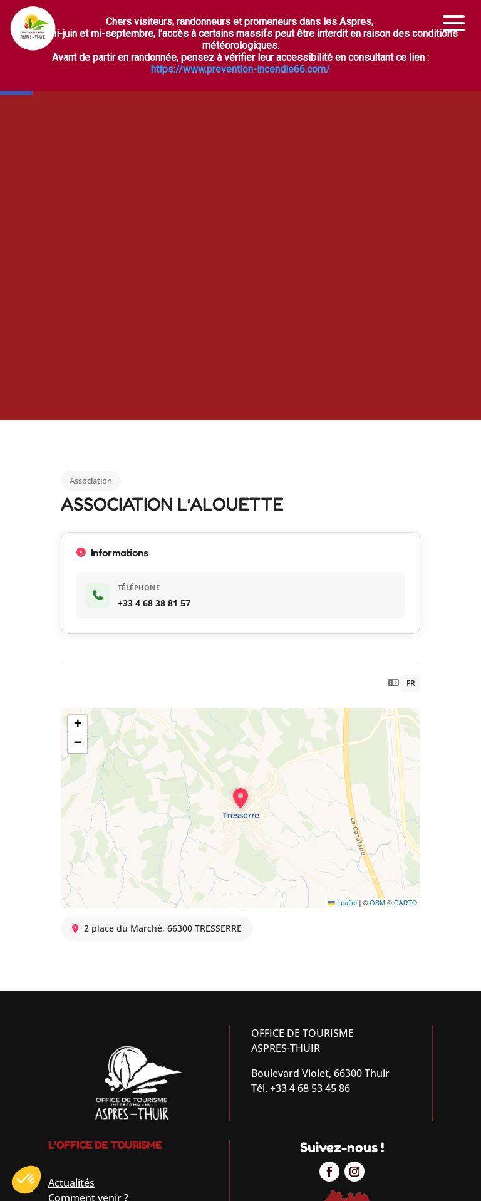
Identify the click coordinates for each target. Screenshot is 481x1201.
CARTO (405, 903)
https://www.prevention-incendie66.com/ (240, 69)
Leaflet (342, 903)
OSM (377, 903)
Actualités (71, 1183)
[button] (454, 23)
